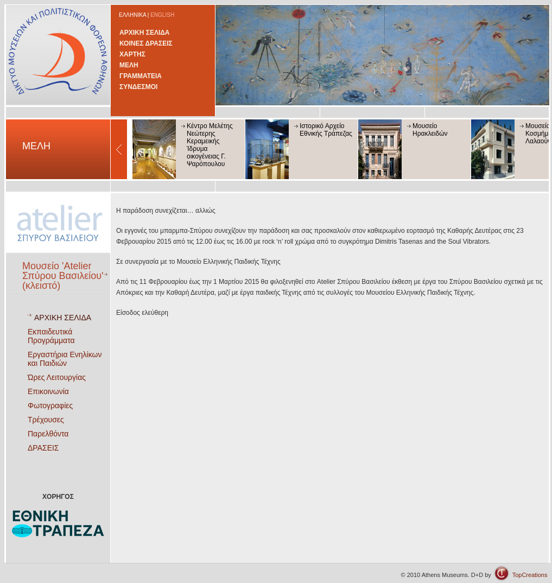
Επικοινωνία (48, 391)
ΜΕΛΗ (128, 65)
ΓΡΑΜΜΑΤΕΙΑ (140, 76)
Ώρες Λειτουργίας (57, 377)
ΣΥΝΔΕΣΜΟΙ (138, 87)
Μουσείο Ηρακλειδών (430, 129)
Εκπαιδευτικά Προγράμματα (51, 336)
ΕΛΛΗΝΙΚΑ (132, 15)
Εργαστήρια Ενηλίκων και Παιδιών (64, 358)
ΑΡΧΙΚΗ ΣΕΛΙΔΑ (144, 32)
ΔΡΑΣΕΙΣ (43, 447)
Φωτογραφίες (50, 405)
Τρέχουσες (46, 419)
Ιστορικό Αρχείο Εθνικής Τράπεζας (326, 129)
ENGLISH (162, 15)
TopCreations (530, 575)
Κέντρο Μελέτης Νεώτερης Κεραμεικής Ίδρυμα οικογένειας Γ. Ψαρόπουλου (210, 145)
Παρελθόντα (48, 433)
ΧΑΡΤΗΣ (132, 54)
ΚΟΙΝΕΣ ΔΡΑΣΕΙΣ (146, 43)
